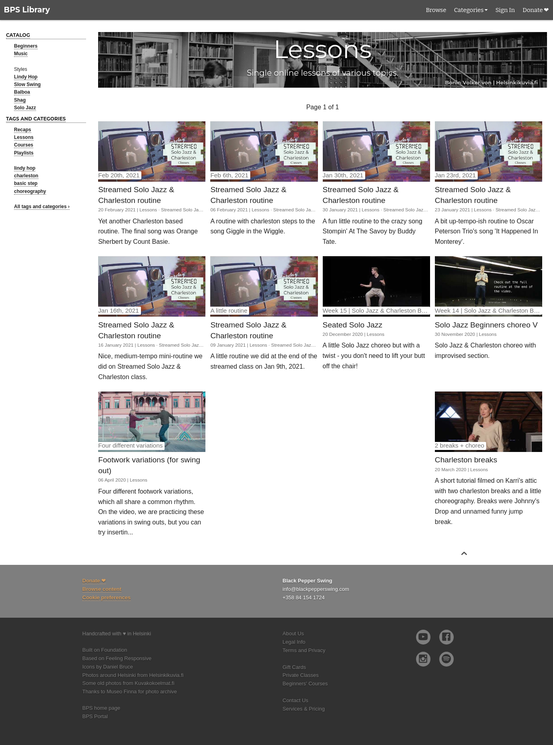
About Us (293, 634)
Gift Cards (294, 667)
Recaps (22, 130)
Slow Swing (27, 84)
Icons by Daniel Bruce (107, 667)
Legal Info (294, 642)
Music (21, 53)
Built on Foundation (104, 650)
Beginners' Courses (305, 684)
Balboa (22, 92)
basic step (26, 183)
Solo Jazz (25, 107)
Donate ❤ (536, 10)
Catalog (18, 35)
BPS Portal (95, 716)
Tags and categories (36, 119)
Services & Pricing (304, 709)
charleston (26, 176)
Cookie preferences (106, 597)
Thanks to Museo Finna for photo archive (129, 692)
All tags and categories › (42, 206)
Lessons (24, 137)
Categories (469, 10)
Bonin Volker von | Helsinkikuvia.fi (491, 82)
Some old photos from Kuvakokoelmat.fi (128, 683)
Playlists (24, 153)
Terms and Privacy (304, 650)
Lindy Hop (26, 77)
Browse (436, 10)
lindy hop (24, 168)
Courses (23, 145)
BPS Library (27, 9)
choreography (30, 191)
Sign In (505, 10)
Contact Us (295, 700)
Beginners (26, 46)
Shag (20, 100)
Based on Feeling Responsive (117, 658)
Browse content (102, 589)
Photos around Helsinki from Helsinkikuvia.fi (133, 675)
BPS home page (101, 708)
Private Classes (301, 675)
